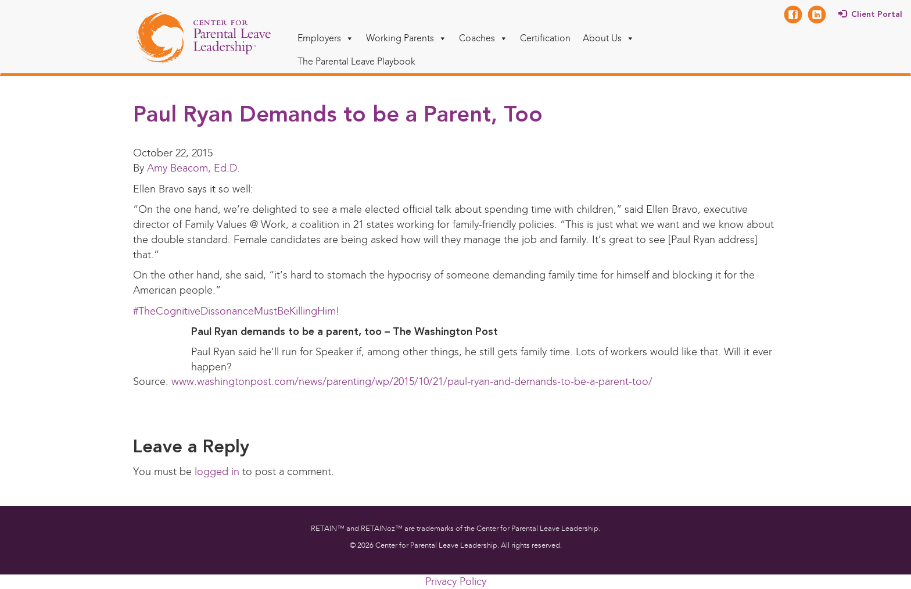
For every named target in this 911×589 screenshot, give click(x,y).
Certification (545, 38)
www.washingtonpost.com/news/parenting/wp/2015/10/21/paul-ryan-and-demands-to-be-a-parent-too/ (411, 381)
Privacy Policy (455, 581)
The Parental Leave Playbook (356, 61)
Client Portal (876, 14)
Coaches (483, 38)
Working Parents (406, 38)
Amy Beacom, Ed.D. (193, 168)
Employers (325, 38)
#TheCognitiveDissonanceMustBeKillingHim (234, 311)
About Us (608, 38)
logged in (217, 471)
